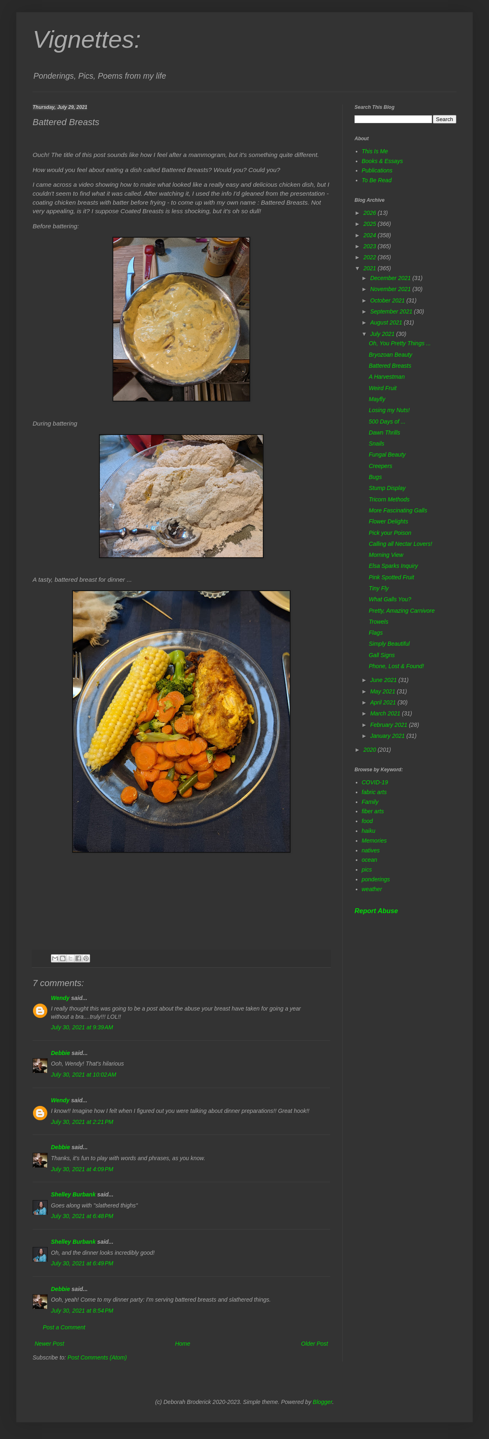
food (367, 821)
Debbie (60, 1053)
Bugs (375, 477)
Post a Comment (64, 1327)
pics (367, 869)
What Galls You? (390, 599)
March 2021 (386, 713)
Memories (374, 840)
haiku (368, 831)
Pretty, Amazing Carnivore (402, 610)
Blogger (323, 1402)
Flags (376, 632)
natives (371, 850)
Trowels (378, 621)
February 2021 (389, 725)
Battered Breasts (390, 365)
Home (182, 1343)
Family (370, 802)
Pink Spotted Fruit (391, 577)
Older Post (314, 1343)
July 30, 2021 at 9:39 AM (82, 1027)
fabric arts (374, 792)
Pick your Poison (390, 533)
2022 (370, 257)
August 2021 (387, 322)
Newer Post (49, 1343)
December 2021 (391, 278)
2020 (370, 749)
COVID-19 (375, 782)
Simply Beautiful (389, 643)
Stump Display (387, 488)
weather (372, 889)
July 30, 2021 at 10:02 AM (83, 1074)
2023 (370, 246)
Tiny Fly (379, 588)
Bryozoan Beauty (390, 354)
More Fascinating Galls (398, 510)
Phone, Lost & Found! (396, 666)
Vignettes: (87, 39)
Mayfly (377, 399)
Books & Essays (382, 161)
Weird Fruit (382, 388)
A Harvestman (387, 376)
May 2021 (383, 691)
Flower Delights (388, 521)
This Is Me (375, 151)
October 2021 (388, 300)
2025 (370, 224)
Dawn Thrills (384, 432)
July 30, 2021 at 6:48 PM (82, 1216)
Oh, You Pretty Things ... (400, 343)
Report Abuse (376, 910)
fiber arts (373, 811)
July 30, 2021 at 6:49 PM (82, 1263)
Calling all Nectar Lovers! (400, 544)
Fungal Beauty (387, 454)
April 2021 (383, 702)
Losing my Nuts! (389, 410)
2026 (370, 213)
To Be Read (377, 180)
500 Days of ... (387, 421)
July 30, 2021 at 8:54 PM (82, 1310)
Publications (377, 170)
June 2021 (384, 680)
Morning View (386, 555)
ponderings (376, 879)
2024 (370, 235)
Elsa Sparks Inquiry (393, 566)
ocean (369, 859)
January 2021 (388, 736)
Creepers (380, 466)
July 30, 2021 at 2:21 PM (82, 1122)
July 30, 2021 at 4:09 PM (82, 1169)
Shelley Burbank (73, 1194)
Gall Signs (382, 655)
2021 (370, 268)
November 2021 (391, 289)
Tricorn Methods (389, 499)
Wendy (60, 998)
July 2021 (383, 334)
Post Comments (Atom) (97, 1357)
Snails (376, 443)
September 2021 (392, 311)
